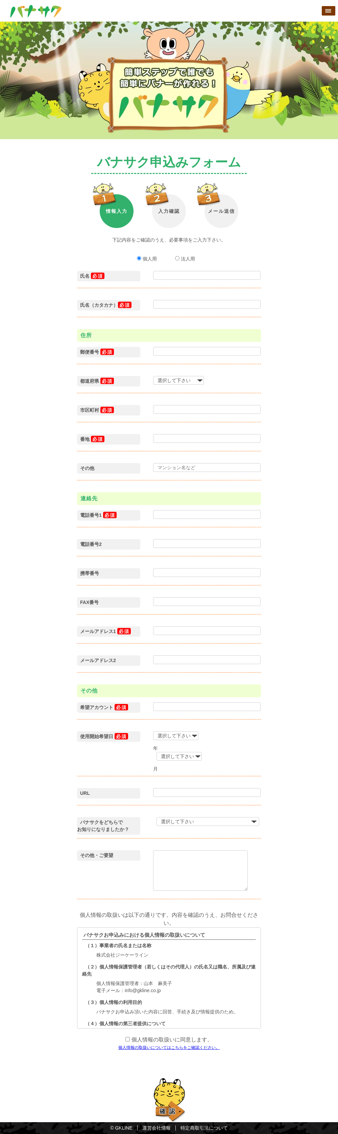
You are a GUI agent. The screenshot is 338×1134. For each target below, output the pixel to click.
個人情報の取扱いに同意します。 (171, 1039)
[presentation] (171, 1064)
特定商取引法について (204, 1128)
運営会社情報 (156, 1128)
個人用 (147, 258)
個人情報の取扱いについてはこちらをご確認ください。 (169, 1047)
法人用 (185, 258)
